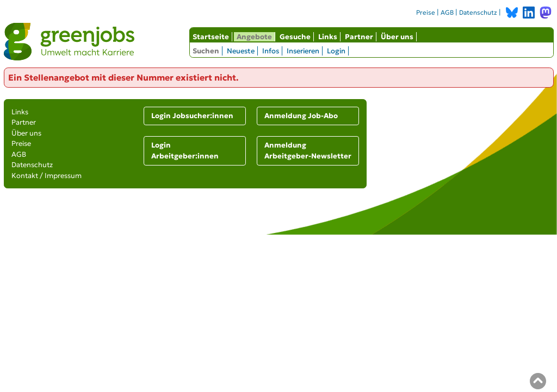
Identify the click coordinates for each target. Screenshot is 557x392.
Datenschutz (478, 12)
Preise (425, 12)
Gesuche (295, 36)
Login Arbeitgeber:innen (185, 150)
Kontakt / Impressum (46, 175)
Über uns (397, 36)
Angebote (254, 36)
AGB (447, 12)
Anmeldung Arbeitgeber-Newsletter (307, 150)
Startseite (211, 36)
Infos (270, 51)
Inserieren (303, 51)
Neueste (241, 51)
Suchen (206, 51)
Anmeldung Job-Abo (301, 115)
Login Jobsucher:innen (192, 115)
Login (336, 51)
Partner (359, 36)
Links (327, 36)
